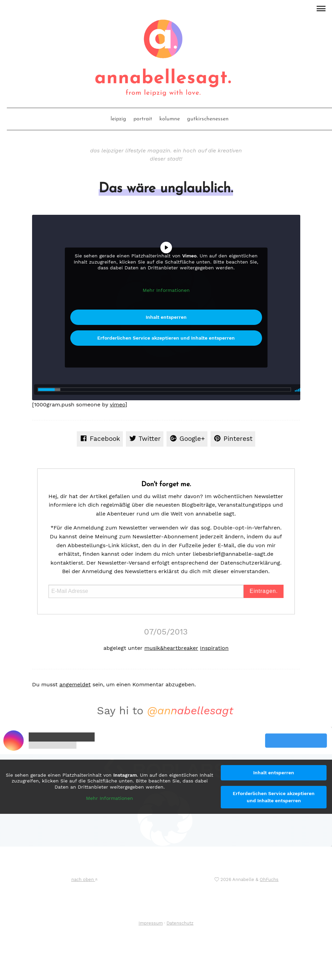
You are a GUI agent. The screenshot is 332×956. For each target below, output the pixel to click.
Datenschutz (180, 923)
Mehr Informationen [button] (165, 290)
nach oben (84, 879)
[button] (321, 7)
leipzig (118, 119)
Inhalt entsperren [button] (165, 317)
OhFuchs (269, 879)
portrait (142, 119)
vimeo (117, 404)
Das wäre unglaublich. (166, 189)
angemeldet (75, 684)
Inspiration (214, 648)
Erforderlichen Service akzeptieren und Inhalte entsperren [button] (166, 338)
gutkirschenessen (208, 119)
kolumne (169, 119)
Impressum (151, 923)
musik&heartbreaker (171, 648)
